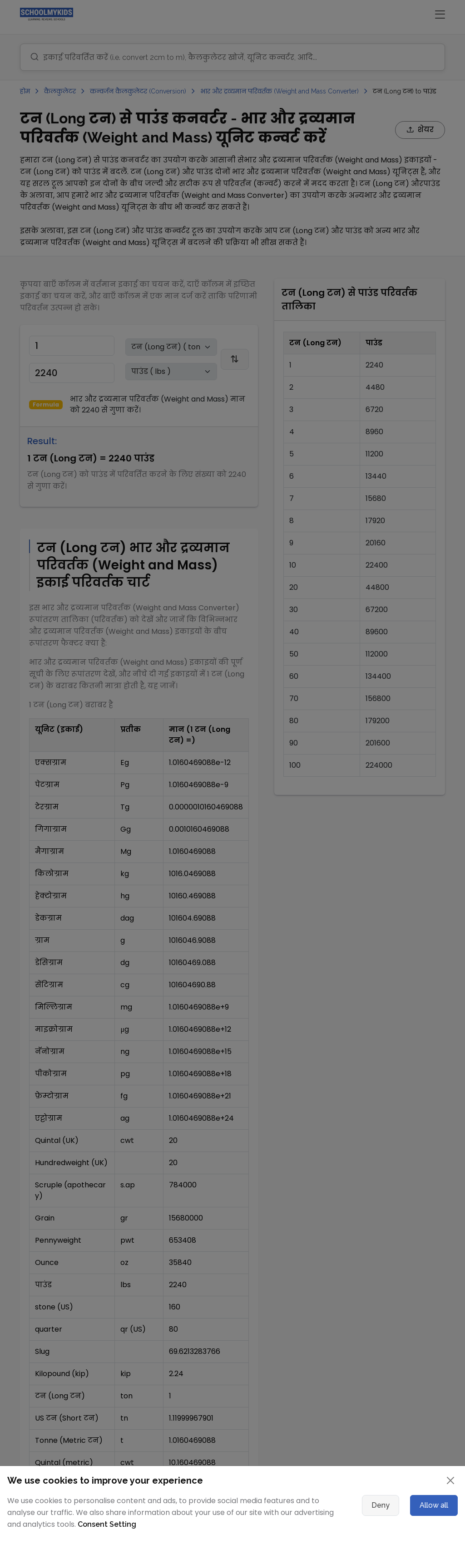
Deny (380, 1505)
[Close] (450, 1480)
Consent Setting (107, 1524)
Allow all (434, 1505)
